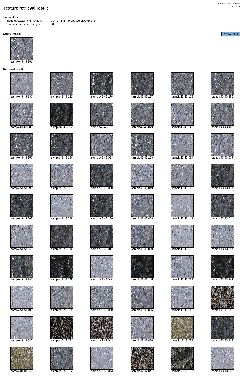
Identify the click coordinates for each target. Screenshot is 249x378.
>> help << (236, 6)
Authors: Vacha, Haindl (229, 3)
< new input (231, 33)
